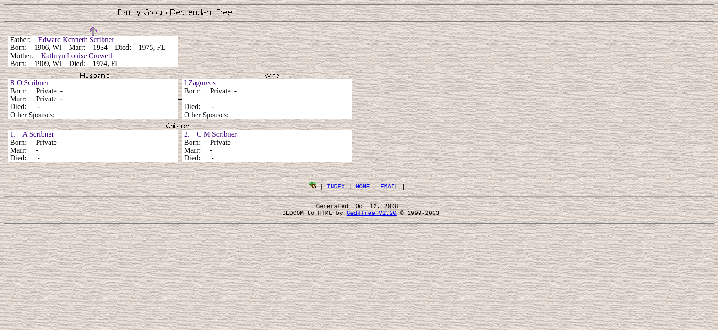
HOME (362, 186)
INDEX (336, 186)
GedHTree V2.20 (372, 215)
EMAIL (389, 186)
